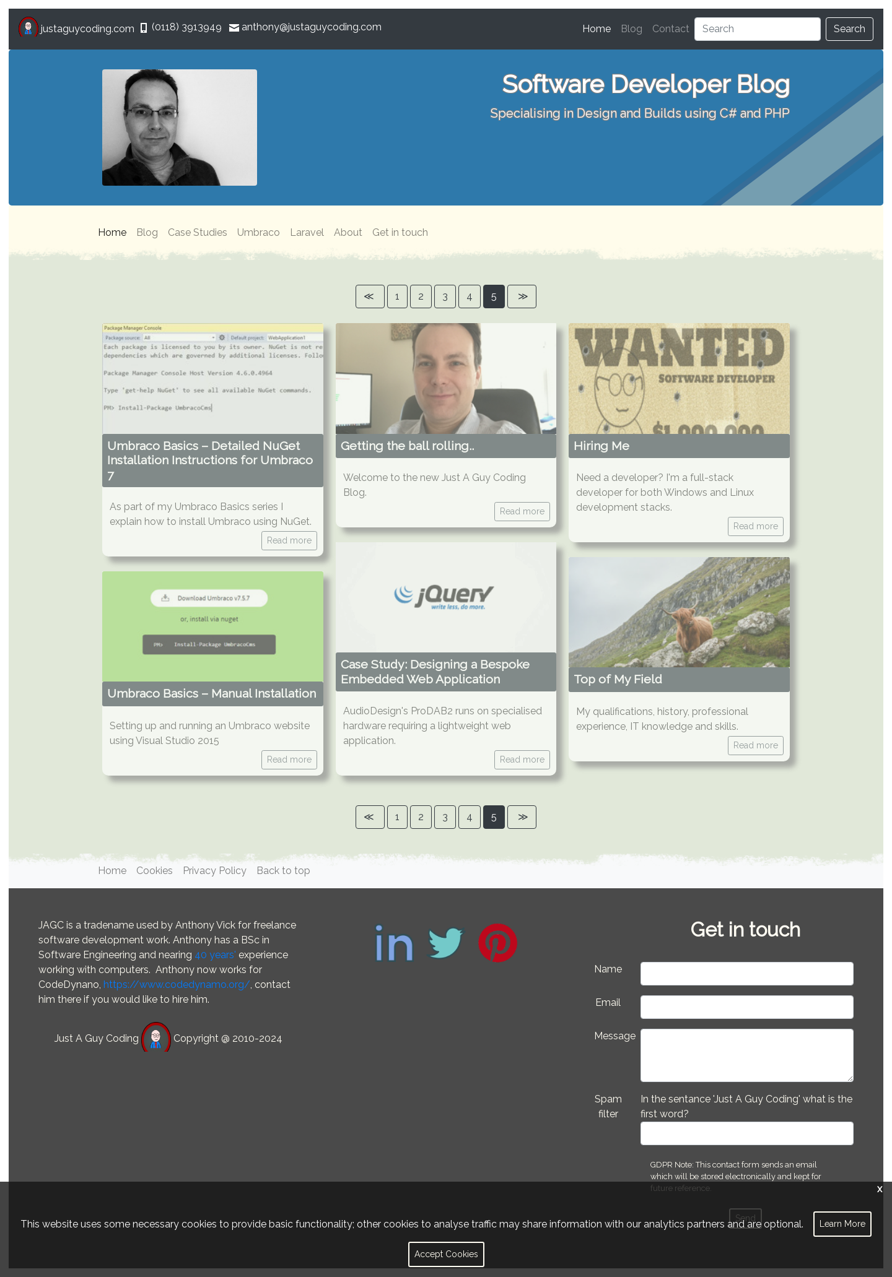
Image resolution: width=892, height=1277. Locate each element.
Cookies (154, 871)
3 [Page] (445, 296)
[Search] (757, 29)
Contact (670, 29)
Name (608, 969)
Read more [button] (289, 540)
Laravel (307, 232)
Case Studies (197, 232)
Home (599, 28)
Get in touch (400, 232)
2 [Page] (421, 296)
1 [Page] (397, 296)
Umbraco (258, 232)
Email (608, 1002)
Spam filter (608, 1106)
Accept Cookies (446, 1254)
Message (612, 1036)
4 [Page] (469, 296)
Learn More (842, 1224)
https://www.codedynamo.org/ (176, 984)
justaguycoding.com (78, 29)
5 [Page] (494, 296)
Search (849, 29)
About (348, 232)
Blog (631, 29)
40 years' (215, 955)
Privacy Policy (215, 871)
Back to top (283, 871)
